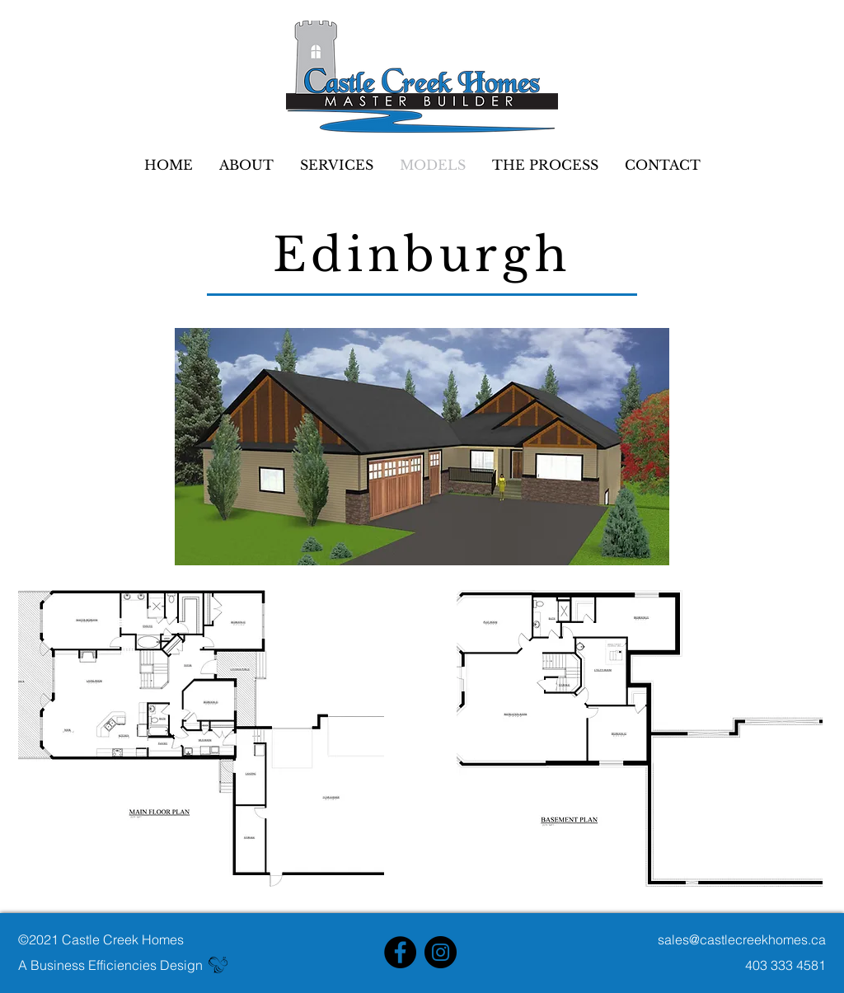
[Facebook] (400, 952)
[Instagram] (440, 952)
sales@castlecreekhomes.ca (742, 939)
